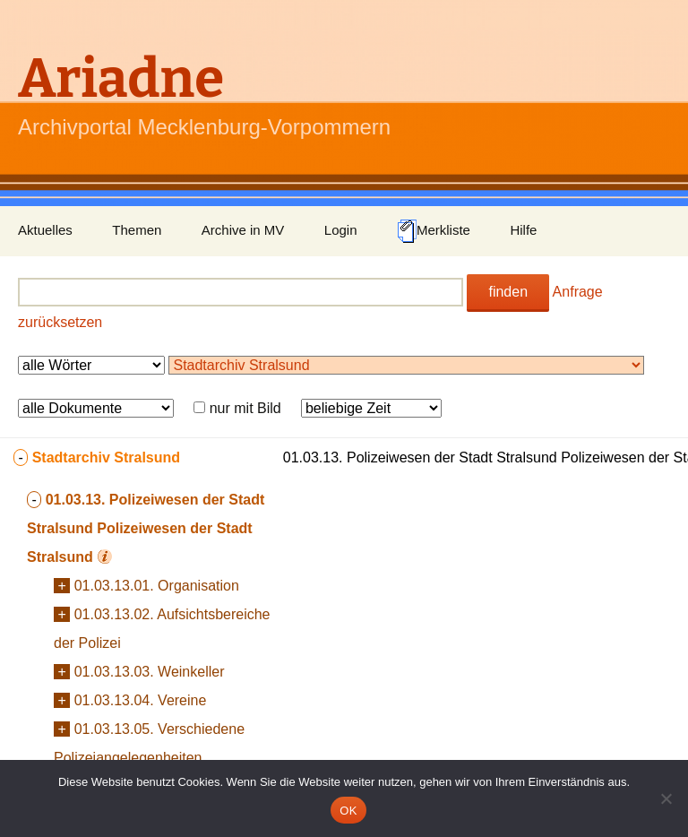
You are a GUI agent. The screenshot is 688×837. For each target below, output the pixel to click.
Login (340, 229)
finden (508, 291)
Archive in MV (243, 229)
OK (348, 810)
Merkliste (433, 231)
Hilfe (523, 229)
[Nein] (666, 798)
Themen (136, 229)
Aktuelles (45, 229)
